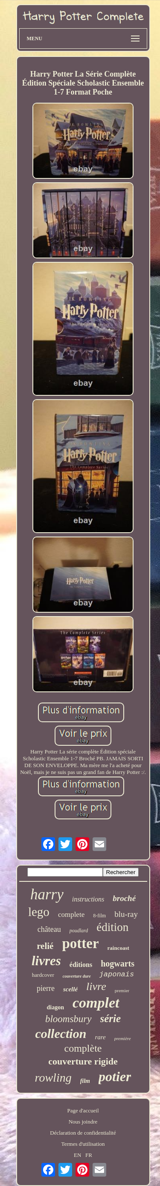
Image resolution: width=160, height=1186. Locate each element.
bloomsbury (68, 1019)
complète (83, 1048)
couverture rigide (83, 1061)
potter (80, 943)
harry (47, 894)
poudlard (79, 931)
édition (112, 927)
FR (88, 1155)
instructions (88, 899)
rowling (53, 1077)
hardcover (43, 975)
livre (96, 986)
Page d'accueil (83, 1110)
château (49, 929)
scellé (70, 989)
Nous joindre (83, 1121)
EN (77, 1155)
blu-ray (126, 914)
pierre (46, 988)
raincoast (118, 948)
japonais (116, 974)
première (122, 1038)
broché (124, 898)
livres (46, 960)
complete (71, 914)
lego (38, 912)
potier (115, 1076)
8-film (99, 916)
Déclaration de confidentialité (83, 1133)
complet (96, 1003)
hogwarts (117, 963)
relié (45, 946)
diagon (55, 1007)
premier (122, 990)
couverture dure (77, 976)
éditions (81, 964)
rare (100, 1037)
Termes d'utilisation (83, 1144)
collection (60, 1033)
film (85, 1081)
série (110, 1018)
